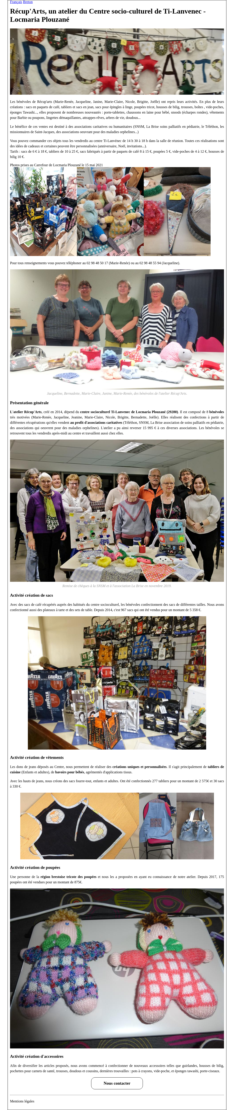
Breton (28, 2)
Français (16, 2)
